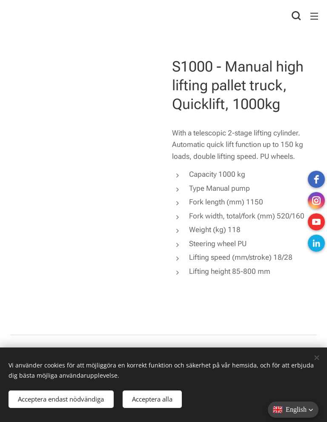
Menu (314, 16)
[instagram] (316, 200)
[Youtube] (316, 221)
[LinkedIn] (316, 243)
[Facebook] (316, 179)
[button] (296, 15)
